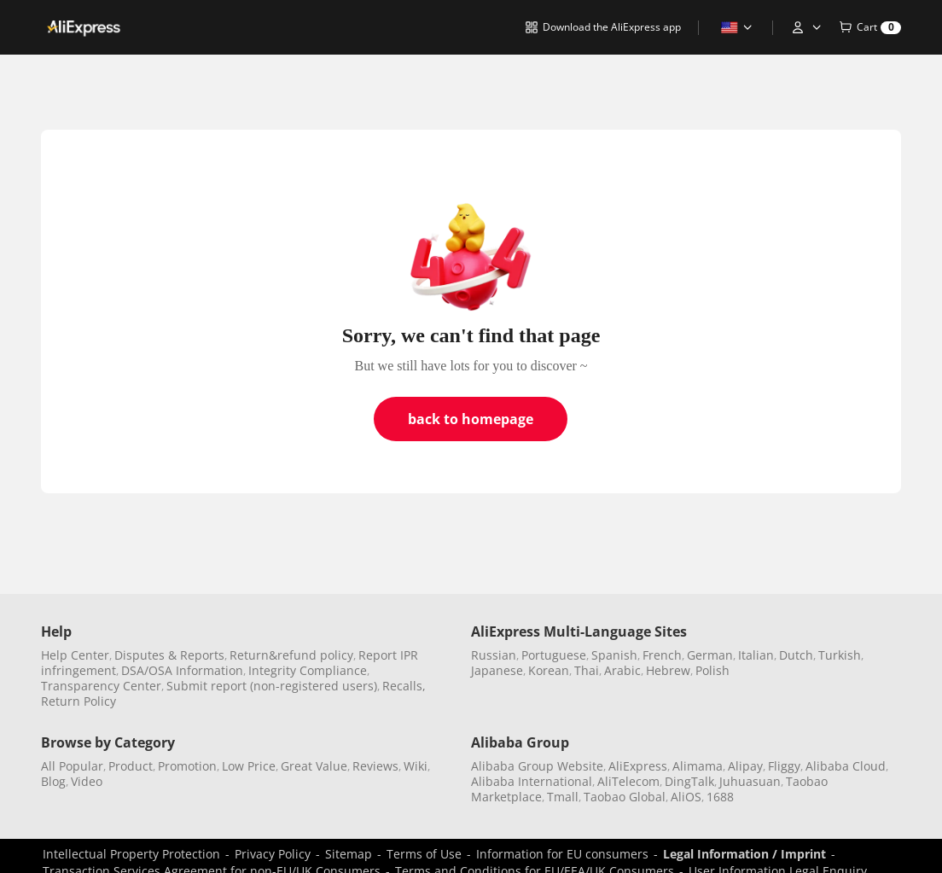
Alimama (697, 766)
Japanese (497, 670)
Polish (712, 670)
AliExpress (637, 766)
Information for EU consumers (562, 854)
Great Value (314, 766)
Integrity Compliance (307, 670)
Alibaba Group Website (537, 766)
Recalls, (404, 686)
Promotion (187, 766)
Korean (548, 670)
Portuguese (553, 655)
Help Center (75, 655)
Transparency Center (101, 686)
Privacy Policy (273, 854)
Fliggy (784, 766)
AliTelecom (628, 781)
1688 (720, 797)
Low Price (249, 766)
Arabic (622, 670)
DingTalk (689, 781)
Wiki (415, 766)
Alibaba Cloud (845, 766)
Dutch (796, 655)
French (662, 655)
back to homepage (470, 419)
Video (86, 781)
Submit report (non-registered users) (271, 686)
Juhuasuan (750, 781)
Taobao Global (625, 797)
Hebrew (668, 670)
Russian (493, 655)
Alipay (745, 766)
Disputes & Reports (169, 655)
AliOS (686, 797)
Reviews (375, 766)
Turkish (839, 655)
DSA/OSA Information (182, 670)
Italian (756, 655)
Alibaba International (531, 781)
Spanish (614, 655)
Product (130, 766)
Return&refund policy (291, 655)
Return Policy (78, 701)
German (710, 655)
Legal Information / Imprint (744, 854)
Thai (586, 670)
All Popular (72, 766)
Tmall (563, 797)
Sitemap (348, 854)
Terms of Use (424, 854)
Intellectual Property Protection (131, 854)
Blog (53, 781)
